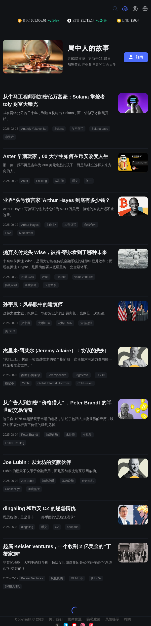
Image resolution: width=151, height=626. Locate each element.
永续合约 (90, 225)
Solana (59, 129)
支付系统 (51, 285)
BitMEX (51, 225)
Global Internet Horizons (54, 383)
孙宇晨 (25, 323)
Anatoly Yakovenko (33, 129)
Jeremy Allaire (57, 375)
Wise (45, 277)
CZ (57, 527)
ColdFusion (85, 383)
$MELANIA (12, 586)
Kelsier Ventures (32, 578)
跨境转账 (31, 285)
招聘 (127, 619)
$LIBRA (96, 578)
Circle (26, 383)
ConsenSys (12, 489)
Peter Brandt (29, 434)
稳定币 (9, 383)
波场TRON (65, 323)
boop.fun (72, 527)
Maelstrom (26, 233)
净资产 (9, 137)
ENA (8, 233)
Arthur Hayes (29, 225)
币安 (75, 181)
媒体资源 (74, 619)
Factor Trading (14, 443)
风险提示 (112, 619)
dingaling (27, 527)
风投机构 (57, 578)
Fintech (61, 277)
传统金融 (11, 285)
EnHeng (41, 181)
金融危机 (88, 481)
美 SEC (10, 331)
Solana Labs (99, 129)
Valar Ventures (84, 277)
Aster (24, 181)
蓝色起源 (86, 323)
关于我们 (56, 619)
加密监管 (34, 489)
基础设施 (68, 481)
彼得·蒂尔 (27, 277)
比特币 (70, 434)
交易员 (87, 434)
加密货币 (77, 129)
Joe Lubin (27, 481)
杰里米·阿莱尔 (30, 375)
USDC (101, 375)
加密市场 (52, 434)
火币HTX (44, 323)
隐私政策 (93, 619)
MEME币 (77, 578)
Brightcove (82, 375)
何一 (89, 181)
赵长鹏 (59, 181)
